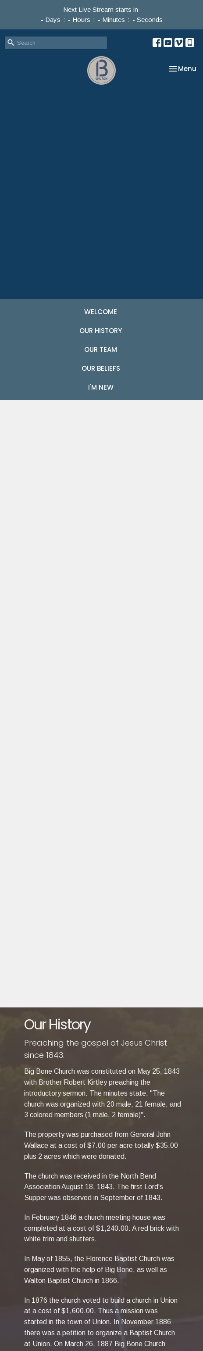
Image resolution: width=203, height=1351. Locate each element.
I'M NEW (101, 387)
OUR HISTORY (100, 330)
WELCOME (100, 311)
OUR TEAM (100, 349)
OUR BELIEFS (101, 368)
